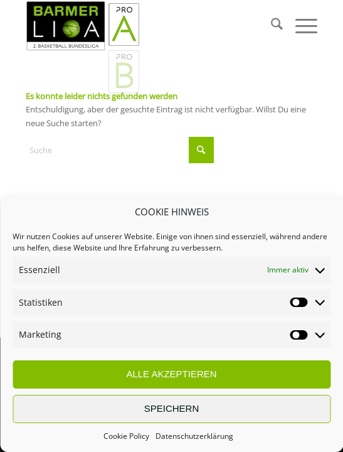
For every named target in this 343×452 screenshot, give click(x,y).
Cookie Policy (126, 436)
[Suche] (270, 26)
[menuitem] (270, 26)
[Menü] (300, 26)
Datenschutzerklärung (194, 436)
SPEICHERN (171, 408)
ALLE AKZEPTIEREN (171, 374)
